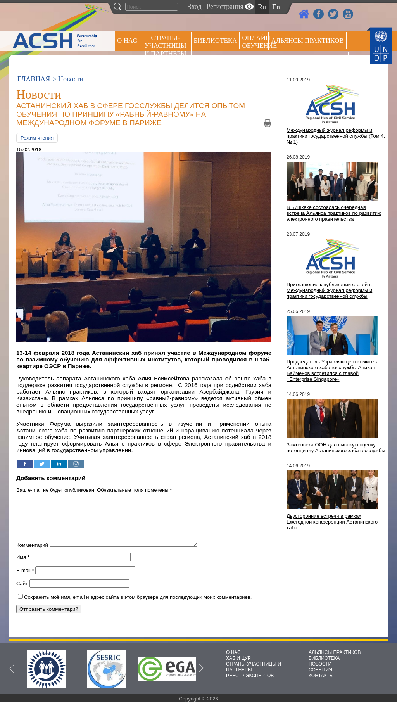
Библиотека (215, 40)
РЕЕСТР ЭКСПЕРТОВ (334, 61)
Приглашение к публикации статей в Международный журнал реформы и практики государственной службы (329, 290)
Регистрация (224, 6)
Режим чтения (37, 138)
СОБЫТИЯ (320, 670)
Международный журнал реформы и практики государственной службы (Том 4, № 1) (336, 136)
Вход (194, 6)
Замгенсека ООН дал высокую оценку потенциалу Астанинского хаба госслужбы (336, 447)
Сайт (22, 593)
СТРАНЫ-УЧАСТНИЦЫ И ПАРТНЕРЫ (165, 45)
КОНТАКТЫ (321, 675)
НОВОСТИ (320, 664)
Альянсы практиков (307, 40)
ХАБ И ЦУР (238, 658)
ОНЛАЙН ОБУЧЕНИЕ (255, 41)
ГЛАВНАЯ (33, 79)
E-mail (25, 580)
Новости (70, 79)
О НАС (127, 40)
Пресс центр (293, 60)
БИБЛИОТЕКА (324, 658)
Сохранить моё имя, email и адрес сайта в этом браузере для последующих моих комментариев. (138, 606)
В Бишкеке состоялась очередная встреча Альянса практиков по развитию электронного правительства (334, 213)
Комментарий (32, 554)
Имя (22, 566)
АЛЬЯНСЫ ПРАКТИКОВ (335, 652)
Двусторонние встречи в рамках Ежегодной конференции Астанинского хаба (332, 522)
